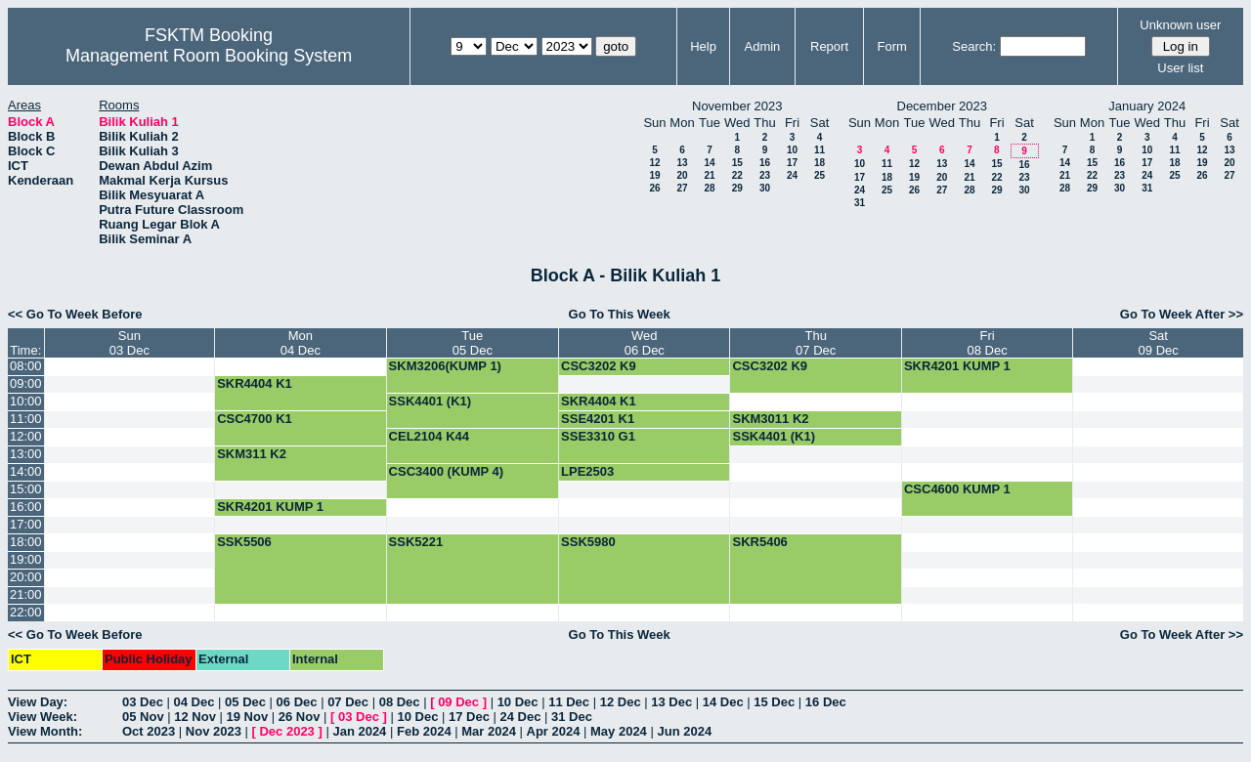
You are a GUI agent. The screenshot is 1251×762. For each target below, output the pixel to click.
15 (737, 162)
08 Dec (399, 702)
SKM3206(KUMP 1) (445, 366)
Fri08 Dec (988, 343)
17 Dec (469, 716)
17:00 (26, 524)
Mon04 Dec (300, 343)
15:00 (26, 489)
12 (654, 162)
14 (709, 162)
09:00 (26, 383)
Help (703, 46)
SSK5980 (588, 541)
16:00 (26, 506)
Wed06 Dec (645, 343)
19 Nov (248, 716)
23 (764, 175)
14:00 (26, 471)
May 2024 (618, 731)
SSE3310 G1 (598, 436)
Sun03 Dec (129, 343)
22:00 (26, 612)
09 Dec (458, 702)
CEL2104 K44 (429, 436)
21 (709, 175)
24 (792, 175)
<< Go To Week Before (75, 314)
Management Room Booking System (208, 55)
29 (737, 188)
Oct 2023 (148, 731)
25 (819, 175)
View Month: (45, 731)
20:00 (26, 577)
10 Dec (518, 702)
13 (681, 162)
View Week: (42, 716)
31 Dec (571, 716)
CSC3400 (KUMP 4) (446, 471)
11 (819, 150)
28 (709, 188)
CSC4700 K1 (254, 418)
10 (792, 150)
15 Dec (774, 702)
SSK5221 (416, 541)
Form (892, 46)
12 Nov (195, 716)
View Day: (37, 702)
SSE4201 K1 (597, 418)
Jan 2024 (359, 731)
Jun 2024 (684, 731)
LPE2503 (587, 471)
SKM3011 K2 (770, 418)
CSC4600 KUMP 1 (957, 489)
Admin (762, 46)
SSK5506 (244, 541)
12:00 (26, 436)
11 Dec (568, 702)
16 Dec (825, 702)
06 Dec (297, 702)
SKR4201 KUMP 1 (957, 366)
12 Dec (620, 702)
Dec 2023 (286, 731)
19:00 (26, 559)
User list (1180, 68)
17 (792, 162)
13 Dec (671, 702)
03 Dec (142, 702)
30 (764, 188)
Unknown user (1180, 25)
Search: (974, 46)
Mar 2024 (488, 731)
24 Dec (520, 716)
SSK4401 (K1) (430, 401)
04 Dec (194, 702)
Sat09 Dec (1159, 343)
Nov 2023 (213, 731)
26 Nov (300, 716)
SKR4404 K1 (254, 383)
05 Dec (245, 702)
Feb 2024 (424, 731)
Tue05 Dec (473, 343)
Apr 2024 (554, 731)
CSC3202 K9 (598, 366)
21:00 (26, 594)
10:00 (26, 401)
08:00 (26, 366)
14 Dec (723, 702)
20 (681, 175)
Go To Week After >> (1181, 314)
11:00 (26, 418)
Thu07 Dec (816, 343)
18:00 (26, 541)
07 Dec (347, 702)
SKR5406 (759, 541)
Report (829, 46)
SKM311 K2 (251, 453)
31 (859, 202)
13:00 (26, 453)
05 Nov (143, 716)
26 (654, 188)
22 (737, 175)
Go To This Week (619, 314)
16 (764, 162)
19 (654, 175)
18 (819, 162)
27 (681, 188)
